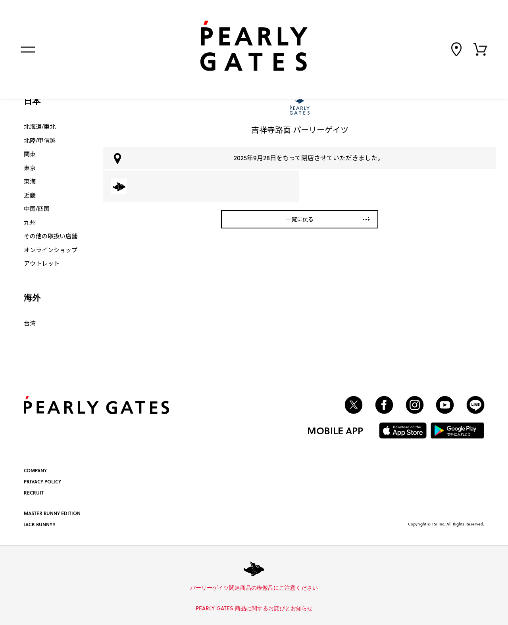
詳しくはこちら (320, 588)
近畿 (30, 195)
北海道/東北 (40, 126)
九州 (30, 222)
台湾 (30, 323)
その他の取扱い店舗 (50, 236)
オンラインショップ (50, 249)
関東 (30, 154)
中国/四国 (37, 208)
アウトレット (42, 263)
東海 (30, 181)
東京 (30, 167)
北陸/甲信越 (40, 140)
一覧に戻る (300, 219)
